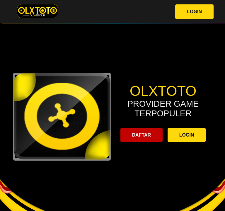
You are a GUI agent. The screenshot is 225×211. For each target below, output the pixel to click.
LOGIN (194, 11)
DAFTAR (141, 134)
